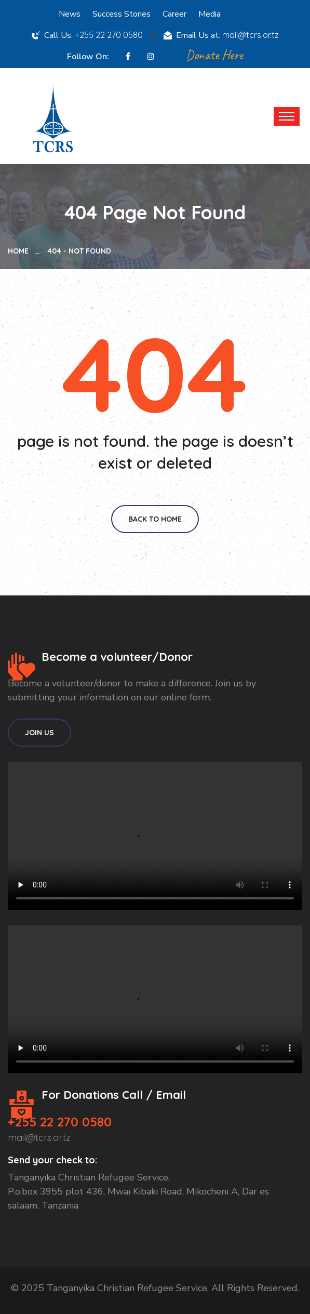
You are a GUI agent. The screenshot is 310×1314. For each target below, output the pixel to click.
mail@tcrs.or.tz (250, 35)
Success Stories (121, 14)
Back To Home (155, 519)
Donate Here (214, 54)
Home (20, 251)
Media (209, 14)
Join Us (39, 732)
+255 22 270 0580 (109, 35)
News (69, 14)
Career (174, 14)
